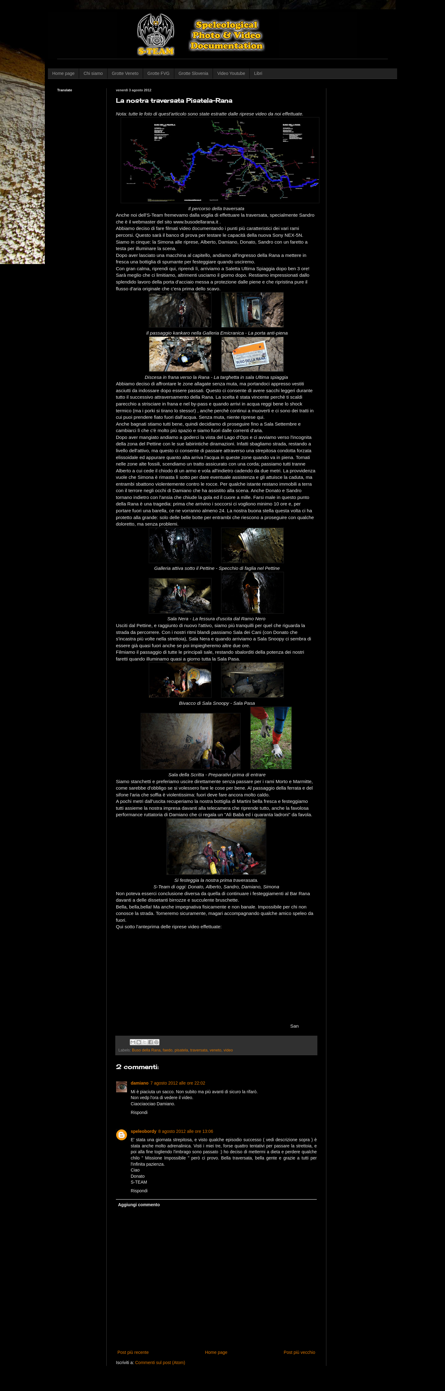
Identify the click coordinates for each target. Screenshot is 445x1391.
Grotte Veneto (125, 73)
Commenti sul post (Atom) (160, 1362)
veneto (215, 1050)
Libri (258, 73)
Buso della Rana (146, 1050)
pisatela (181, 1050)
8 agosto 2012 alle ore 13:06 (185, 1131)
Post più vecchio (299, 1352)
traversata (198, 1050)
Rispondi (139, 1112)
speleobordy (143, 1131)
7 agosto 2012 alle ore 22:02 (177, 1083)
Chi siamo (93, 73)
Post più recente (133, 1352)
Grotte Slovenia (194, 73)
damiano (140, 1083)
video (228, 1050)
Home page (63, 73)
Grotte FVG (158, 73)
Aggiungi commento (139, 1204)
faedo (168, 1050)
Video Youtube (231, 73)
